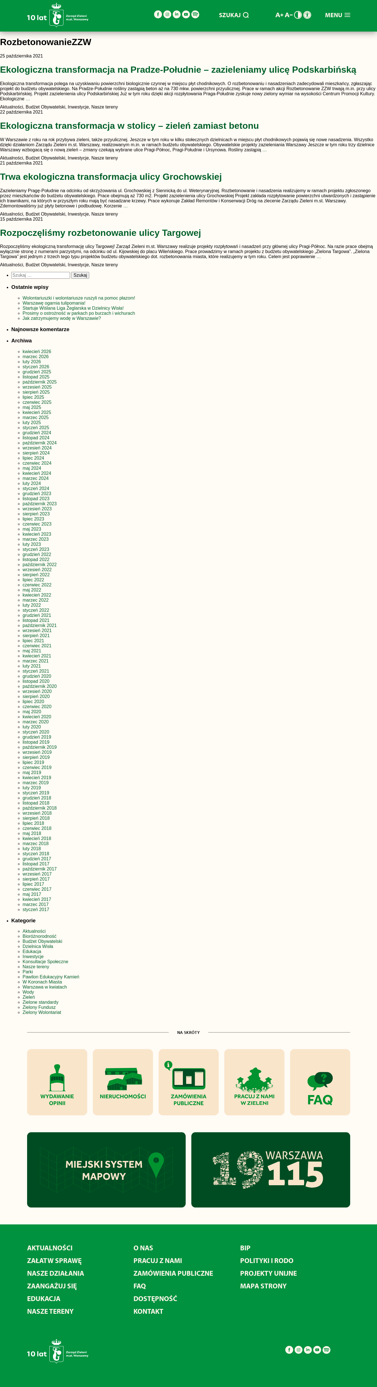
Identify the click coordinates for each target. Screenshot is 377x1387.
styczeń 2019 (36, 792)
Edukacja (32, 951)
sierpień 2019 (36, 757)
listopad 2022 (36, 559)
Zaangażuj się (52, 1285)
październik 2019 (40, 747)
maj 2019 (32, 772)
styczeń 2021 (36, 671)
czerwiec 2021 (37, 645)
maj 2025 (32, 407)
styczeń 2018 (36, 853)
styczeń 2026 (36, 366)
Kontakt (148, 1311)
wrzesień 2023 (37, 508)
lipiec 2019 (33, 762)
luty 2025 (32, 422)
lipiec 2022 (33, 579)
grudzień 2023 (37, 493)
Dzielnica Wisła (38, 946)
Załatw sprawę (54, 1260)
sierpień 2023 (36, 513)
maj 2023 (32, 529)
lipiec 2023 (33, 519)
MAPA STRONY (263, 1285)
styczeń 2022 (36, 610)
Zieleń (29, 997)
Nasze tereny (36, 966)
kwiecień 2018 (37, 838)
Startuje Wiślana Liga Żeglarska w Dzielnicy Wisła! (74, 308)
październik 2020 (40, 686)
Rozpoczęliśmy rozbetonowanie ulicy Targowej (100, 233)
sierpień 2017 (36, 879)
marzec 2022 (36, 600)
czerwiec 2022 (37, 584)
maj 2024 (32, 468)
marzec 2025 (36, 417)
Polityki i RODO (266, 1260)
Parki (28, 971)
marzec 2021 (36, 661)
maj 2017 (32, 894)
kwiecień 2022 (37, 595)
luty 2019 (32, 787)
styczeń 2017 (36, 909)
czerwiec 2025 (37, 402)
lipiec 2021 (33, 640)
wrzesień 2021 (37, 630)
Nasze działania (55, 1273)
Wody (28, 992)
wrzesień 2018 (37, 813)
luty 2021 (32, 666)
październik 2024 (40, 442)
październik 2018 (40, 808)
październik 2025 (40, 382)
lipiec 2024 (33, 458)
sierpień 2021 (36, 635)
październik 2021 (40, 625)
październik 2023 (40, 503)
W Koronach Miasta (42, 982)
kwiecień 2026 (37, 351)
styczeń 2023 (36, 549)
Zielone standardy (40, 1002)
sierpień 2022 (36, 574)
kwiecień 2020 (37, 716)
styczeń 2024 (36, 488)
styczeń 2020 (36, 732)
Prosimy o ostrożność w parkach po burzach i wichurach (79, 313)
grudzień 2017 (37, 858)
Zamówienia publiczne (173, 1273)
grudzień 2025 (37, 371)
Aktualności (34, 931)
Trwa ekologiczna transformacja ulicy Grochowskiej (111, 177)
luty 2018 (32, 848)
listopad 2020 (36, 681)
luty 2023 (32, 544)
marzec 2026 (36, 356)
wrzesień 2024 (37, 448)
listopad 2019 (36, 742)
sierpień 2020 (36, 696)
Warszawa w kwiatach (45, 987)
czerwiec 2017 (37, 889)
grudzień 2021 (37, 615)
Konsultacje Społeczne (45, 961)
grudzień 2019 (37, 737)
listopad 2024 (36, 437)
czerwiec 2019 (37, 767)
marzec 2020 (36, 721)
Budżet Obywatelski (42, 941)
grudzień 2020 (37, 676)
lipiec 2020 (33, 701)
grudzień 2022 (37, 554)
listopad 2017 (36, 863)
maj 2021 (32, 650)
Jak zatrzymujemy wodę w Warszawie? (62, 318)
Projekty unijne (268, 1273)
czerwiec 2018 (37, 828)
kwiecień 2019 (37, 777)
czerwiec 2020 (37, 706)
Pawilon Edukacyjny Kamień (51, 976)
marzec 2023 (36, 539)
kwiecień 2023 (37, 534)
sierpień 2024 (36, 453)
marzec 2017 (36, 904)
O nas (143, 1247)
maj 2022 (32, 590)
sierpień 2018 (36, 818)
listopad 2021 (36, 620)
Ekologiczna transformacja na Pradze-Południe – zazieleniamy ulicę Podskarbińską (178, 70)
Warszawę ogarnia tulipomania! (54, 303)
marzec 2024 (36, 478)
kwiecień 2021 (37, 655)
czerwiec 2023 (37, 524)
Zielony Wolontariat (42, 1012)
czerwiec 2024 (37, 463)
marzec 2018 (36, 843)
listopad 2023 (36, 498)
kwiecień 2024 (37, 473)
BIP (245, 1247)
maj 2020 (32, 711)
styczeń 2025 (36, 427)
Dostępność (155, 1298)
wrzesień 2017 (37, 874)
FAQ (139, 1285)
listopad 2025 (36, 377)
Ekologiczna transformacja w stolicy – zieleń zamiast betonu (129, 126)
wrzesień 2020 (37, 691)
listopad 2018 (36, 803)
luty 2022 (32, 605)
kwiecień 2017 (37, 899)
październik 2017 (40, 869)
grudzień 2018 (37, 798)
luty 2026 (32, 361)
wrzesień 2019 (37, 752)
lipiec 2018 (33, 823)
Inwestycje (33, 956)
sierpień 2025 (36, 392)
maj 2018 (32, 833)
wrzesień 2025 (37, 387)
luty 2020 (32, 726)
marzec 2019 (36, 782)
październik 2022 (40, 564)
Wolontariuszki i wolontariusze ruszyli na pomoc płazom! (79, 298)
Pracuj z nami (157, 1260)
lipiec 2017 (33, 884)
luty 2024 (32, 483)
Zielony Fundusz (39, 1007)
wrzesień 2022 (37, 569)
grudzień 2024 (37, 432)
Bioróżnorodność (39, 936)
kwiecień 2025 (37, 412)
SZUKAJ (234, 15)
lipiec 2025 (33, 397)
